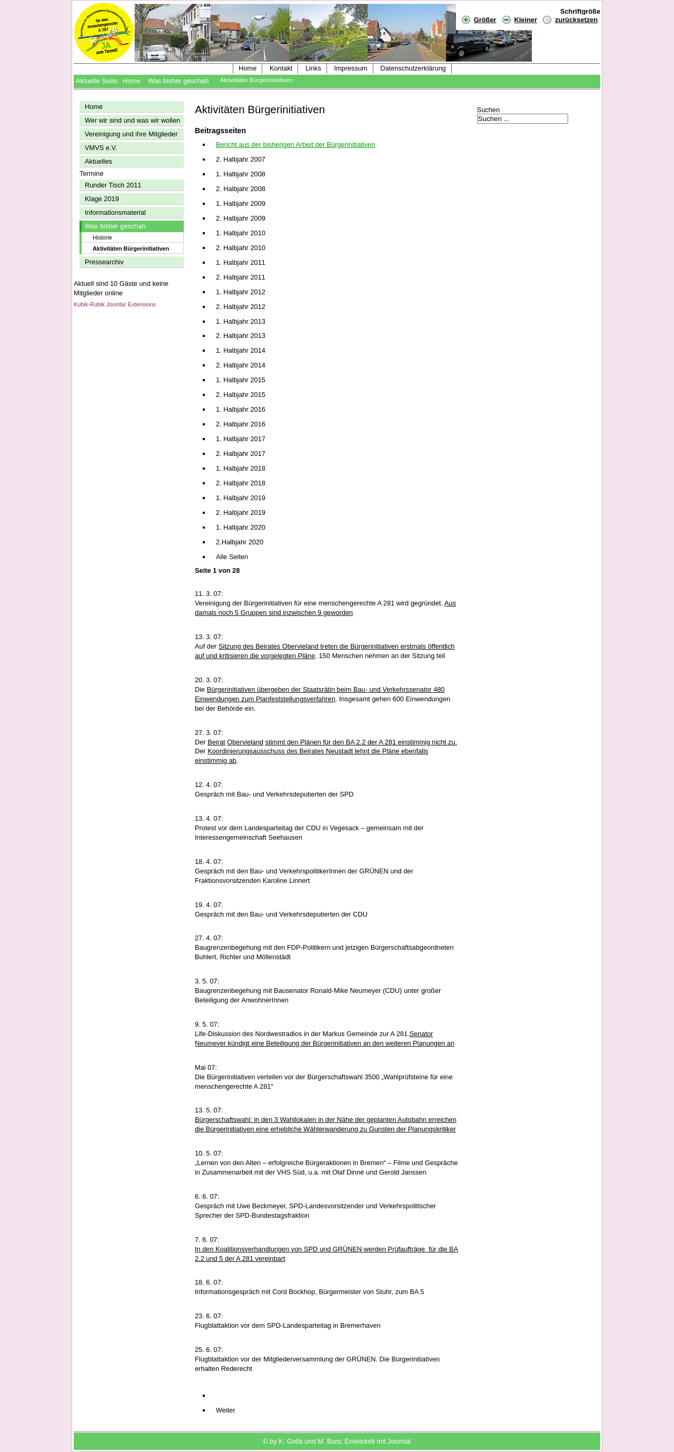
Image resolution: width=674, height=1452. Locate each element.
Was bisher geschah (178, 81)
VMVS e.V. (101, 148)
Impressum (350, 68)
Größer (479, 19)
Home (247, 68)
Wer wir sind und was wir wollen (132, 120)
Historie (102, 237)
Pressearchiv (104, 262)
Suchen (488, 110)
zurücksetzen (576, 20)
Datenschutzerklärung (412, 68)
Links (313, 68)
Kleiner (519, 19)
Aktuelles (98, 161)
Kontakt (281, 68)
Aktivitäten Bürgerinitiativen (131, 248)
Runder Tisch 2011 (113, 185)
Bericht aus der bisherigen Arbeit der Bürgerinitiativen (295, 144)
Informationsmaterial (115, 212)
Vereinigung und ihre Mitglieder (131, 134)
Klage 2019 (102, 199)
